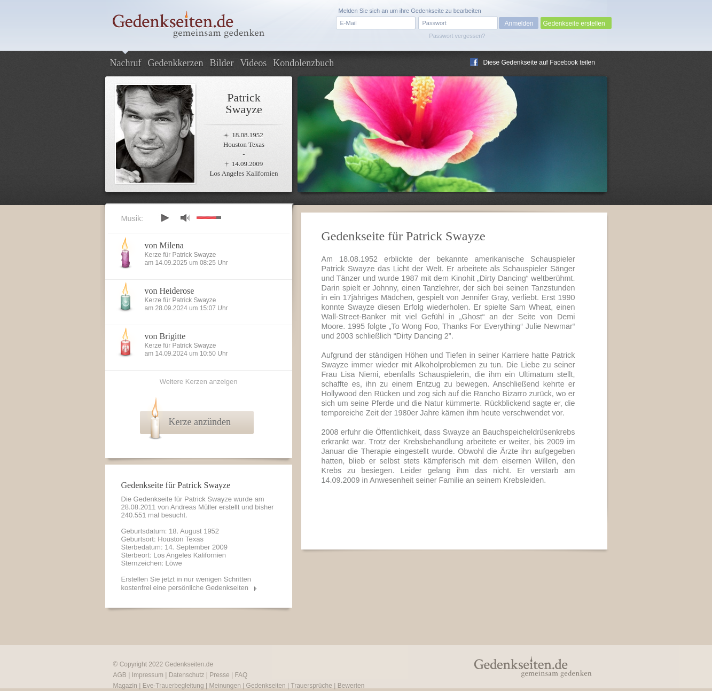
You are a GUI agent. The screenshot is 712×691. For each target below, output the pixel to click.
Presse (219, 675)
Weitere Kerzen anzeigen (199, 382)
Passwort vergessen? (457, 36)
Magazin (125, 685)
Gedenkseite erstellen (574, 23)
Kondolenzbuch (303, 63)
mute (185, 218)
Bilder (221, 63)
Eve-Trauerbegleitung (173, 685)
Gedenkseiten (266, 685)
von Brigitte (165, 336)
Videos (253, 63)
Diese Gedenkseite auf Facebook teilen (539, 62)
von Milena (164, 245)
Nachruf (126, 63)
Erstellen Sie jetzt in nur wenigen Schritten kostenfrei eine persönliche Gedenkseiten (186, 583)
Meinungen (224, 685)
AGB (120, 675)
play (164, 218)
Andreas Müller (193, 507)
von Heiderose (169, 290)
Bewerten (351, 685)
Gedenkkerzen (175, 63)
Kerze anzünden (200, 422)
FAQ (240, 675)
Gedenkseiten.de (189, 664)
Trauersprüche (311, 685)
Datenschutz (187, 675)
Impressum (147, 675)
